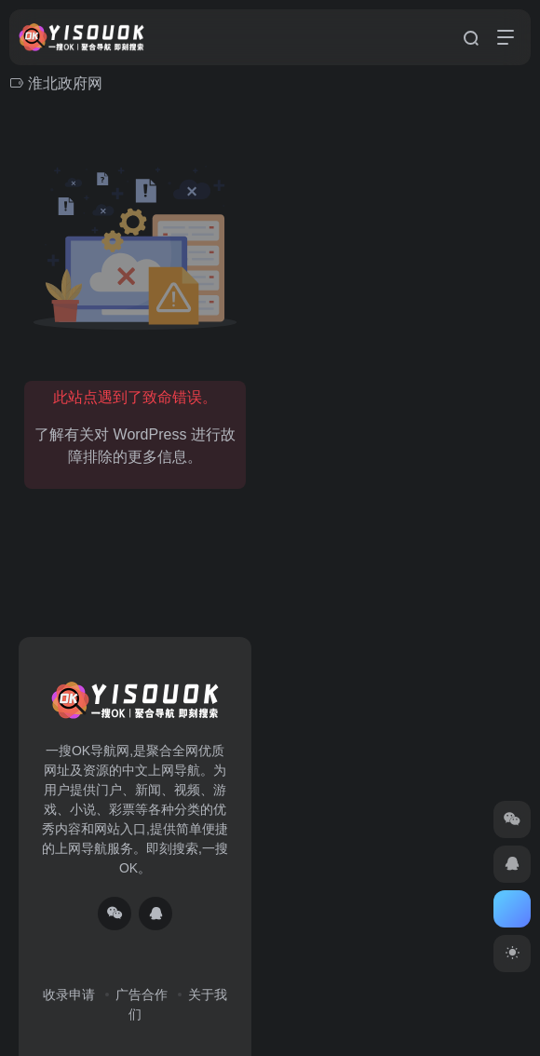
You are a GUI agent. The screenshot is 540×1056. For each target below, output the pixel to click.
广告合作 (141, 994)
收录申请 (69, 994)
